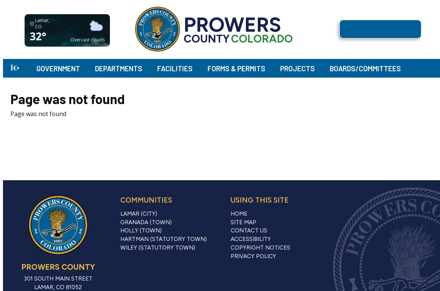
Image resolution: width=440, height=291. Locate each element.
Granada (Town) (146, 222)
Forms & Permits (236, 68)
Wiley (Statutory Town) (157, 247)
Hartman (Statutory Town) (163, 239)
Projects (297, 68)
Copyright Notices (260, 247)
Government (58, 68)
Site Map (243, 222)
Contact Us (249, 230)
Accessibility (251, 239)
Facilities (175, 68)
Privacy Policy (253, 256)
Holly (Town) (141, 230)
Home (239, 213)
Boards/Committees (365, 68)
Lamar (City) (138, 213)
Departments (118, 68)
